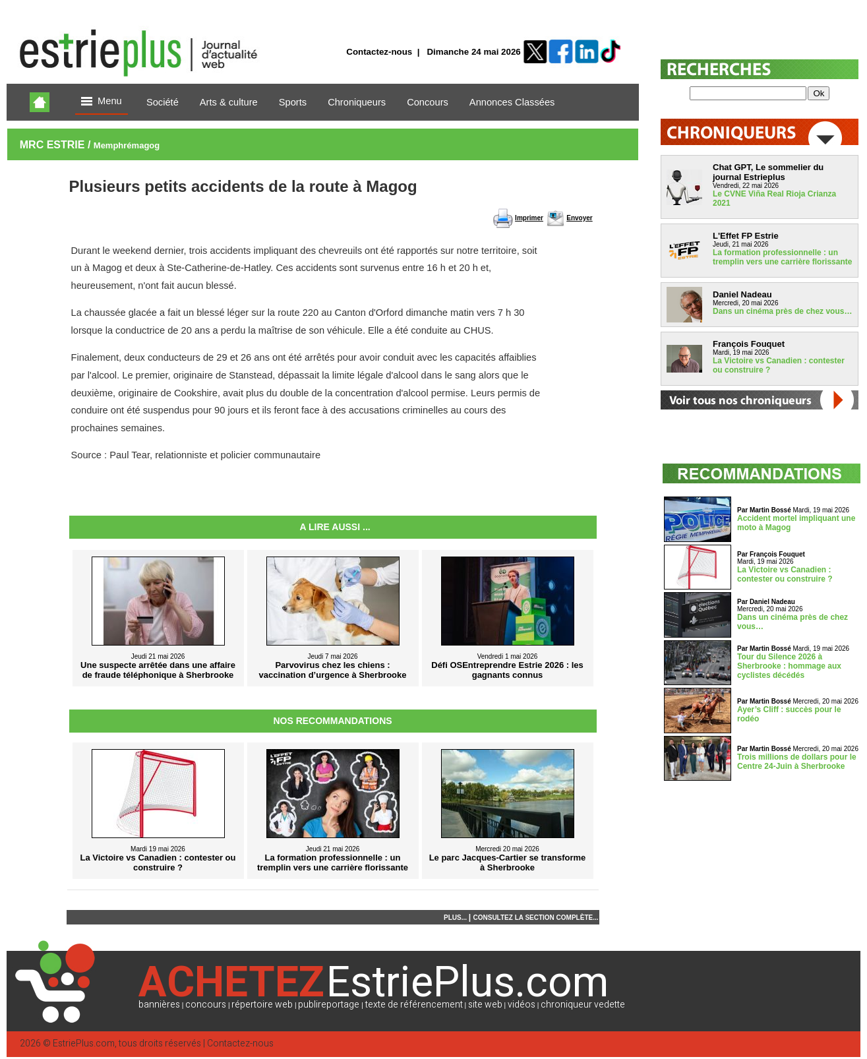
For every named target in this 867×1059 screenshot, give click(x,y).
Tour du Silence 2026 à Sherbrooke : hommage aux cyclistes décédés (789, 666)
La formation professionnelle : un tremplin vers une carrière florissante (782, 257)
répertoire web (262, 1005)
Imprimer (529, 218)
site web (485, 1005)
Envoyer (579, 218)
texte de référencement (414, 1005)
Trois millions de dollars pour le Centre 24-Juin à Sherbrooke (796, 761)
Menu (101, 102)
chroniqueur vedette (583, 1005)
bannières (159, 1005)
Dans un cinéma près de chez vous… (782, 311)
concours (205, 1005)
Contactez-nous (379, 52)
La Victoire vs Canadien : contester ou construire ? (785, 574)
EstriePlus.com (84, 1043)
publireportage (328, 1005)
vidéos (521, 1005)
